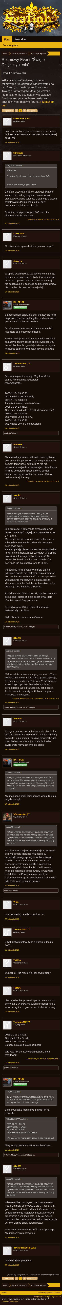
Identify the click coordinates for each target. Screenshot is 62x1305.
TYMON (17, 960)
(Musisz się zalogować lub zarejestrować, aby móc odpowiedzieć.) (33, 1275)
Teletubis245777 (21, 363)
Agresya (17, 261)
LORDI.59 (8, 890)
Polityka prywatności (53, 1297)
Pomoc (57, 1293)
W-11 (16, 902)
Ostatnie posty (10, 45)
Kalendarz (20, 39)
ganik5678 (8, 433)
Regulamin (38, 1297)
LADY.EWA (18, 233)
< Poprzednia (7, 111)
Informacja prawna (45, 1293)
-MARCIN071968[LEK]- (24, 1248)
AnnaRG (17, 444)
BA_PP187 (18, 302)
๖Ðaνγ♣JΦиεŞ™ (11, 627)
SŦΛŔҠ (17, 495)
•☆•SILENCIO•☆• (22, 118)
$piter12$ (18, 153)
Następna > (32, 111)
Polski (4, 1293)
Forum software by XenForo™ (37, 1299)
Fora (7, 39)
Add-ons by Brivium (10, 1301)
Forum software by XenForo (13, 1299)
